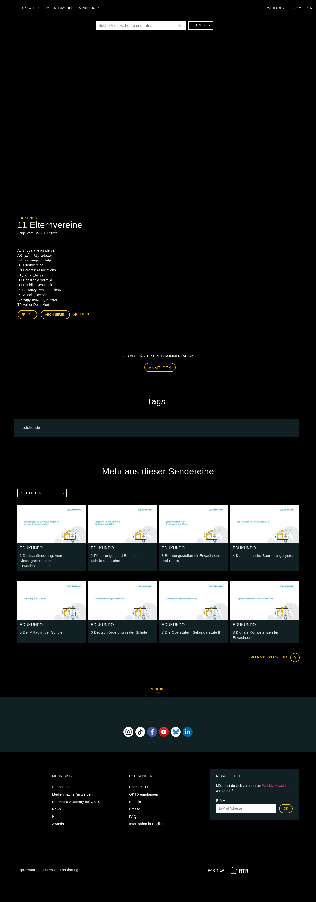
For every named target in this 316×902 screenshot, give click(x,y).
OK (286, 801)
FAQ (132, 809)
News (56, 802)
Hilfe (55, 809)
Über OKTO (138, 780)
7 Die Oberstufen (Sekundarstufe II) (190, 626)
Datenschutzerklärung (60, 863)
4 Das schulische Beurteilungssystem (262, 555)
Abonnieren (55, 314)
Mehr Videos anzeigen (274, 650)
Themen (202, 25)
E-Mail (222, 793)
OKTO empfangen (143, 787)
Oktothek (32, 8)
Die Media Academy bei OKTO (76, 795)
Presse (134, 802)
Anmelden (160, 367)
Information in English (146, 817)
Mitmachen (65, 8)
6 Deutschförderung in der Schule (117, 626)
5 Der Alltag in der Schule (40, 626)
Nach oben (158, 685)
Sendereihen (62, 780)
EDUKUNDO (27, 218)
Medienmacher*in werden (72, 787)
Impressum (26, 863)
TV (48, 8)
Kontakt (135, 795)
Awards (58, 817)
